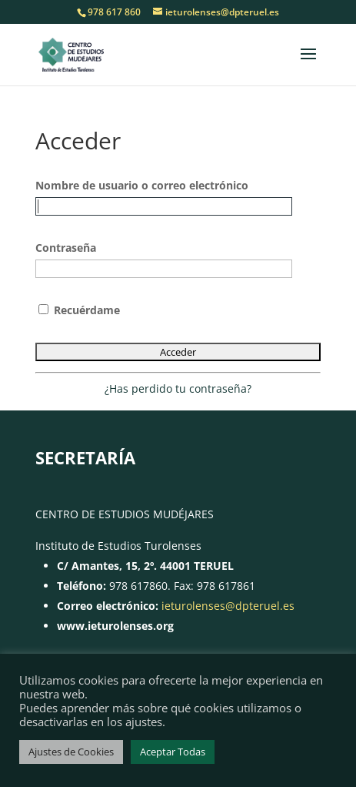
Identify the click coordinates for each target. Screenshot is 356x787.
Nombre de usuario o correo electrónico (141, 185)
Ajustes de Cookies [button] (71, 752)
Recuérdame (79, 310)
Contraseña (65, 247)
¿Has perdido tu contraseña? (178, 388)
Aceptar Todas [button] (172, 752)
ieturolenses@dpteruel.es (227, 605)
